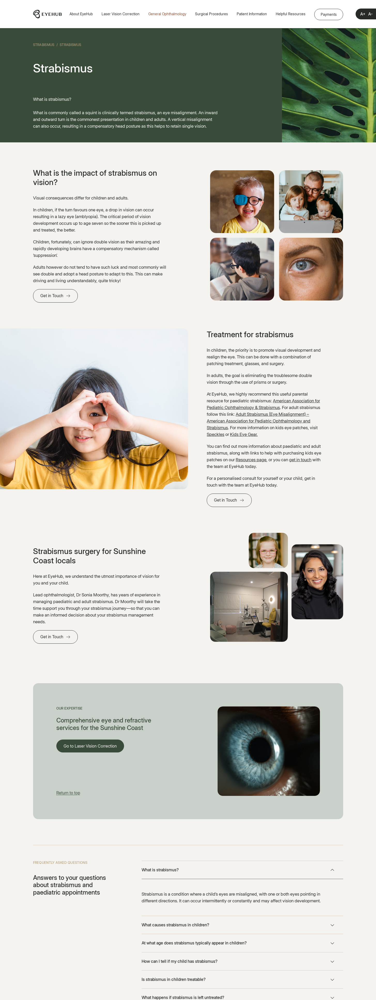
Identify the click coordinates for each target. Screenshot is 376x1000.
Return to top (68, 792)
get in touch (300, 459)
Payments (329, 14)
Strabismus (44, 45)
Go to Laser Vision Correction (90, 746)
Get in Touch (51, 295)
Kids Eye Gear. (244, 434)
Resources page (251, 459)
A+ (362, 14)
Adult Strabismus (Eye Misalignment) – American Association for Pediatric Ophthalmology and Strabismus (258, 421)
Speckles (215, 434)
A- (370, 14)
